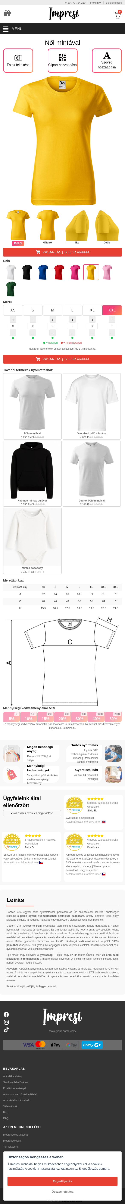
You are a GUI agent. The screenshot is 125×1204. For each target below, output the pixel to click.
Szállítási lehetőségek (15, 1082)
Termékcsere (10, 1146)
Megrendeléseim (12, 1140)
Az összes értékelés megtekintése (32, 813)
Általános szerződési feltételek (20, 1094)
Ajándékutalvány (12, 1076)
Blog (5, 1112)
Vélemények (10, 1106)
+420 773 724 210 (75, 2)
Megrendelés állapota (15, 1134)
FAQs (6, 1118)
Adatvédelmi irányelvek (16, 1100)
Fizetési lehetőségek (14, 1088)
